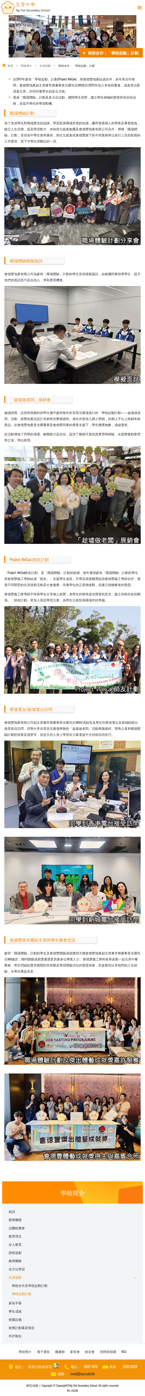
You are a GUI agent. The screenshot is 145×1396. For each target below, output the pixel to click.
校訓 (12, 1211)
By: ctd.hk (72, 1390)
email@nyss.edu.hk (82, 1373)
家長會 (75, 1351)
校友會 (90, 1351)
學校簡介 (26, 65)
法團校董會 (17, 1227)
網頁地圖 (32, 1385)
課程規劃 (15, 1252)
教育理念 (15, 1236)
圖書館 (60, 1351)
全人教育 (15, 1244)
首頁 (10, 65)
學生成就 (15, 1311)
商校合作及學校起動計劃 (30, 1285)
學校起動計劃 (21, 1293)
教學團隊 (15, 1260)
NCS (123, 1351)
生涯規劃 (45, 65)
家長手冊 (15, 1302)
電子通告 (43, 1351)
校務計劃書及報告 (22, 1327)
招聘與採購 (108, 1351)
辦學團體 (15, 1219)
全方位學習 (17, 1269)
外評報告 (15, 1335)
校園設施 (15, 1319)
